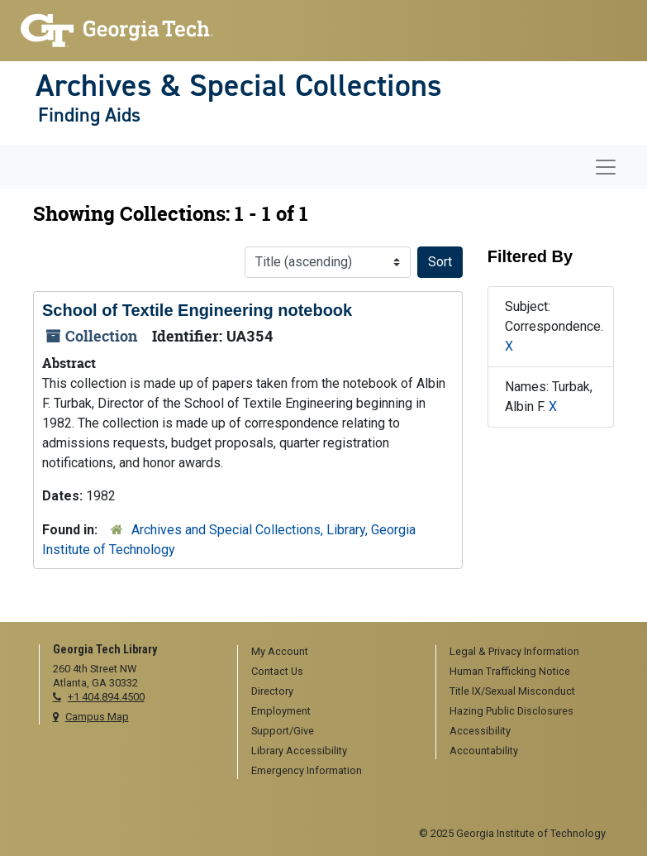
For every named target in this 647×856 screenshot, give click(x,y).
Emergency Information (306, 770)
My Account (279, 651)
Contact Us (277, 671)
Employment (281, 711)
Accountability (484, 750)
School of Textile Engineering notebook (197, 310)
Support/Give (282, 730)
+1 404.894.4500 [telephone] (106, 697)
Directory (272, 691)
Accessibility (480, 730)
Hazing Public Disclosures (511, 711)
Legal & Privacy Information (514, 651)
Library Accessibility (299, 750)
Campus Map (97, 716)
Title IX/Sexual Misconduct (512, 691)
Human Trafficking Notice (510, 671)
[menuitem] (331, 652)
